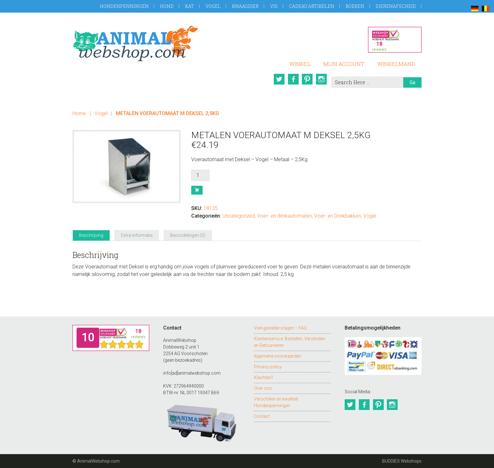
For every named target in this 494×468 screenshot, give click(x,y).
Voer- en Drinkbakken (337, 216)
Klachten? (263, 377)
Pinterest (307, 79)
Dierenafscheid (396, 6)
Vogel (213, 6)
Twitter (278, 79)
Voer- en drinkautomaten (284, 216)
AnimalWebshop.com (135, 43)
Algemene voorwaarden (277, 356)
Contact (262, 416)
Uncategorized (238, 216)
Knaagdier (245, 6)
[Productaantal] (200, 175)
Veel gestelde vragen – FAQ (280, 328)
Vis (274, 6)
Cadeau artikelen (311, 6)
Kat (189, 6)
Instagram (321, 79)
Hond (167, 6)
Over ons (263, 388)
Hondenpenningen (124, 6)
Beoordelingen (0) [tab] (187, 235)
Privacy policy (268, 366)
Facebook (292, 79)
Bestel (197, 190)
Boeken (355, 6)
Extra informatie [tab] (136, 235)
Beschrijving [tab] (91, 235)
